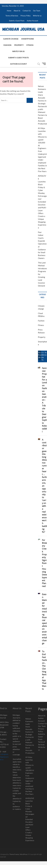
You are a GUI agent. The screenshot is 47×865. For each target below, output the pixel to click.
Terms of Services (12, 16)
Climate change (11, 39)
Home (9, 11)
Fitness (29, 45)
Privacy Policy (26, 16)
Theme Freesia (14, 854)
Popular (39, 355)
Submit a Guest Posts (16, 21)
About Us (17, 11)
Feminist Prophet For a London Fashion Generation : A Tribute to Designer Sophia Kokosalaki (44, 400)
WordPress (23, 854)
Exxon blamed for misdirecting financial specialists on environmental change (44, 619)
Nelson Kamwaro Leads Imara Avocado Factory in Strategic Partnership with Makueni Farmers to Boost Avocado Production (29, 736)
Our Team (36, 11)
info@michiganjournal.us (4, 756)
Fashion (7, 45)
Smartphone (27, 39)
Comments (42, 356)
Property (19, 45)
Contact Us (27, 11)
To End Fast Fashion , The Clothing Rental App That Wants (44, 670)
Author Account (32, 21)
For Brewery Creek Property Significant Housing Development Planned (44, 563)
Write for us (37, 16)
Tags (45, 354)
